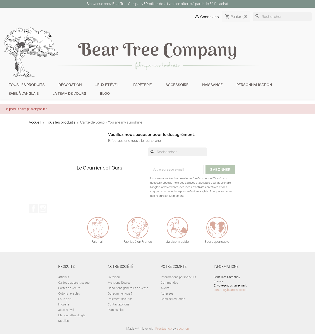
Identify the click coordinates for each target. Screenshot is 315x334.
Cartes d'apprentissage (73, 282)
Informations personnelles (178, 277)
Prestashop (163, 329)
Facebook (33, 208)
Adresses (167, 293)
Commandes (169, 282)
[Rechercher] (282, 16)
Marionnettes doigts (72, 315)
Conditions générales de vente (128, 288)
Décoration (70, 84)
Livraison (114, 277)
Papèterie (142, 84)
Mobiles (63, 320)
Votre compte (174, 266)
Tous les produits (27, 84)
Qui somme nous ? (120, 293)
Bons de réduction (173, 299)
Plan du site (115, 310)
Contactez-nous (118, 304)
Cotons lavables (69, 293)
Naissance (212, 84)
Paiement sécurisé (120, 299)
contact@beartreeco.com (231, 290)
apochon (183, 329)
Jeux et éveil (108, 84)
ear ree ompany (157, 51)
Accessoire (177, 84)
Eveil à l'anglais (24, 93)
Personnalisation (254, 84)
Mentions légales (119, 282)
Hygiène (63, 304)
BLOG (105, 93)
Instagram (43, 208)
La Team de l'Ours (69, 93)
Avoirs (165, 288)
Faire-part (65, 299)
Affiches (63, 277)
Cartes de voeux (69, 288)
